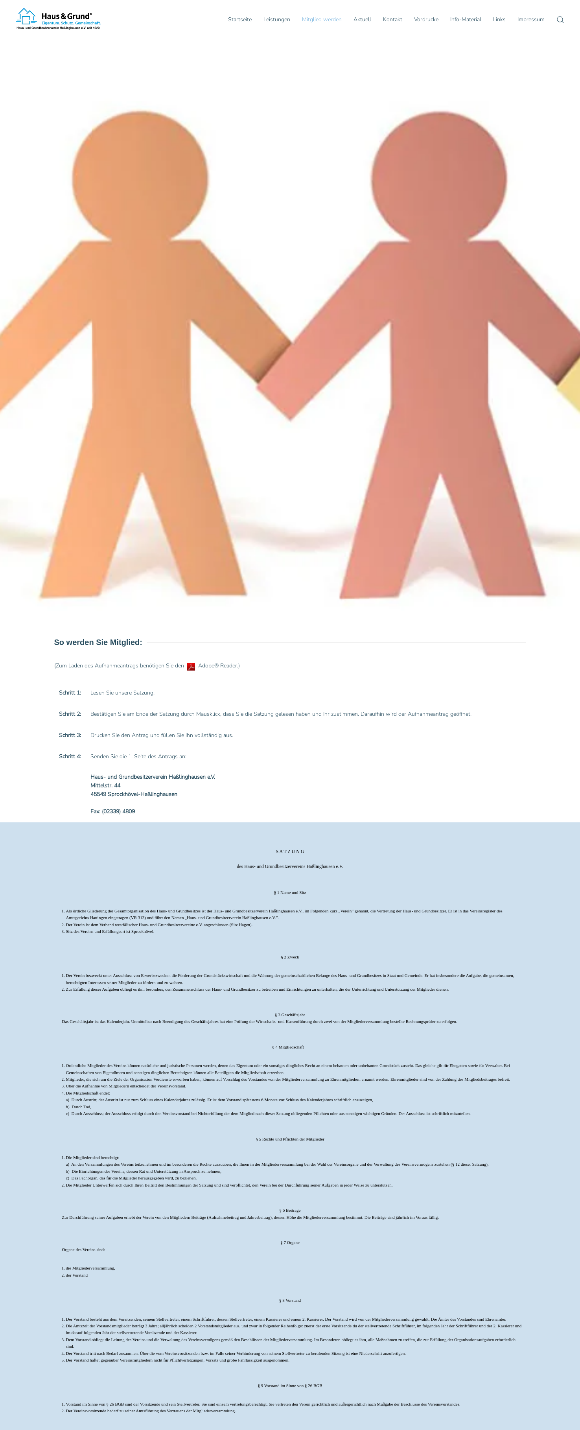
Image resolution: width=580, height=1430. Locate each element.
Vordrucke (426, 19)
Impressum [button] (531, 19)
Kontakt (392, 19)
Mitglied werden (322, 19)
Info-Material (465, 19)
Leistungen (276, 19)
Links (499, 19)
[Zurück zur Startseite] (58, 19)
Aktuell (362, 19)
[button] (560, 19)
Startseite (240, 19)
